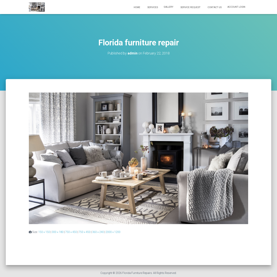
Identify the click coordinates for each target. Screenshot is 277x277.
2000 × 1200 (113, 232)
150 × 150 (44, 232)
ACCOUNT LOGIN (236, 7)
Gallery (168, 7)
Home (136, 7)
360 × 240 (98, 232)
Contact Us (214, 7)
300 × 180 (57, 232)
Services (152, 7)
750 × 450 (71, 232)
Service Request (190, 7)
